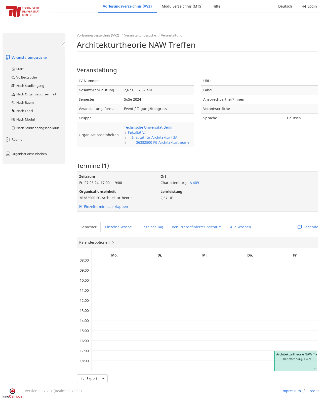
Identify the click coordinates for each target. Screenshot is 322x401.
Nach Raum (22, 102)
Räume (13, 139)
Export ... (92, 378)
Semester (89, 227)
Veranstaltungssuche (26, 57)
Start (17, 68)
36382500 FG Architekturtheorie (162, 142)
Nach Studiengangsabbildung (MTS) (38, 128)
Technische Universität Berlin (149, 127)
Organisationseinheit (97, 191)
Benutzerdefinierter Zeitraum (197, 227)
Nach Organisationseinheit (33, 94)
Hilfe (216, 6)
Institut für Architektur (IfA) (155, 137)
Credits (313, 390)
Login (309, 6)
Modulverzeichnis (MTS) (182, 6)
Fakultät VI (137, 132)
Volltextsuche (24, 77)
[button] (314, 368)
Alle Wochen (240, 227)
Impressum (291, 390)
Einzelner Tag (151, 227)
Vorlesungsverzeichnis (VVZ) (127, 6)
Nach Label (22, 110)
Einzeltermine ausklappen (103, 206)
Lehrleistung (171, 191)
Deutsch (285, 6)
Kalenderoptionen (95, 242)
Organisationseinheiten (26, 154)
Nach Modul (23, 119)
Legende (308, 227)
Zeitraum (87, 176)
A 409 (194, 182)
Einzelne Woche (118, 227)
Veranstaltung (171, 35)
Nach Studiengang (27, 85)
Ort (163, 176)
